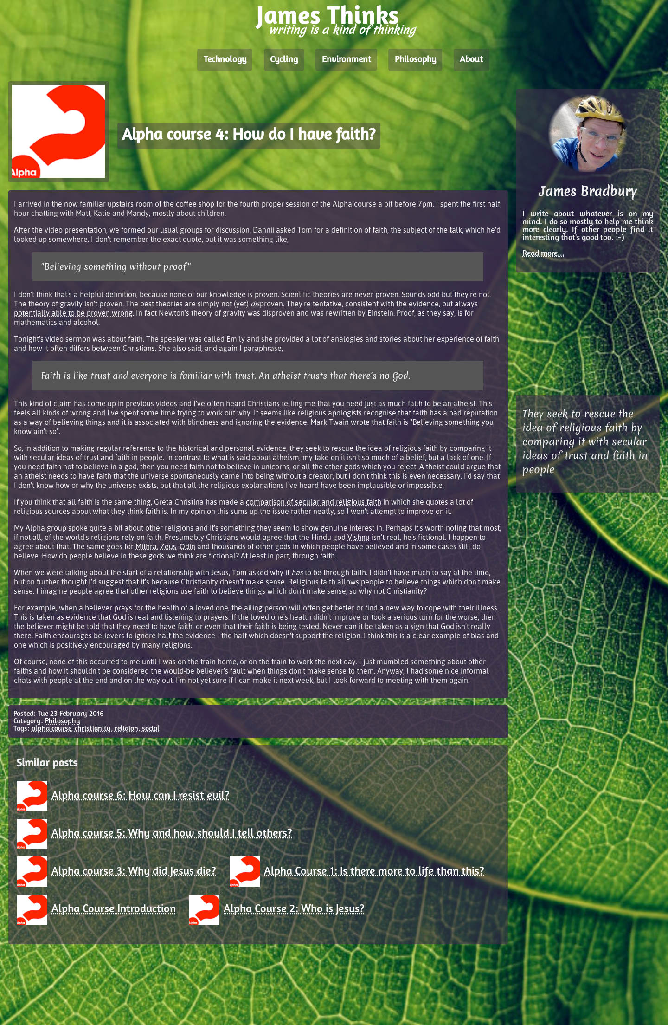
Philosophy (415, 60)
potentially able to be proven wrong (73, 313)
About (471, 60)
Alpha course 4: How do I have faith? (248, 136)
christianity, (94, 729)
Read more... (543, 254)
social (151, 729)
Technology (225, 60)
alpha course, (52, 729)
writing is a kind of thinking (342, 30)
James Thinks (328, 17)
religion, (127, 729)
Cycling (284, 60)
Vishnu (358, 537)
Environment (346, 60)
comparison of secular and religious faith (313, 501)
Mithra (146, 546)
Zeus (168, 546)
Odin (187, 546)
